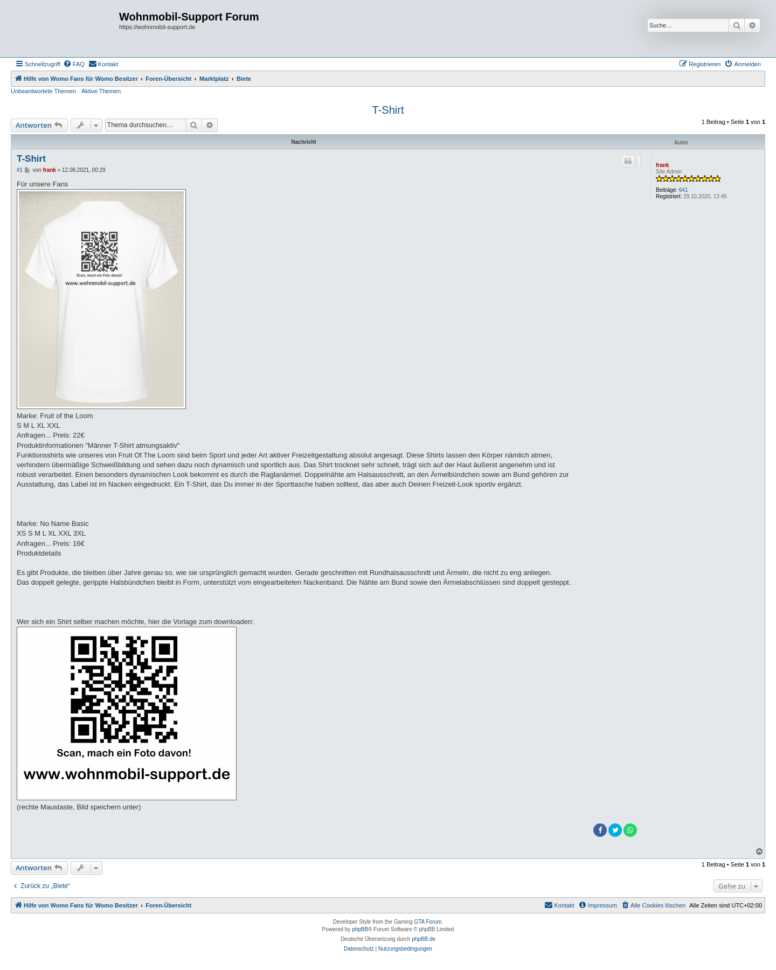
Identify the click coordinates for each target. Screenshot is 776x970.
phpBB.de (423, 939)
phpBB (360, 929)
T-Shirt (388, 110)
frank (662, 165)
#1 (20, 170)
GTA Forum (427, 922)
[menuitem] (74, 64)
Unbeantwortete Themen (43, 91)
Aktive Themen (101, 91)
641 (683, 190)
